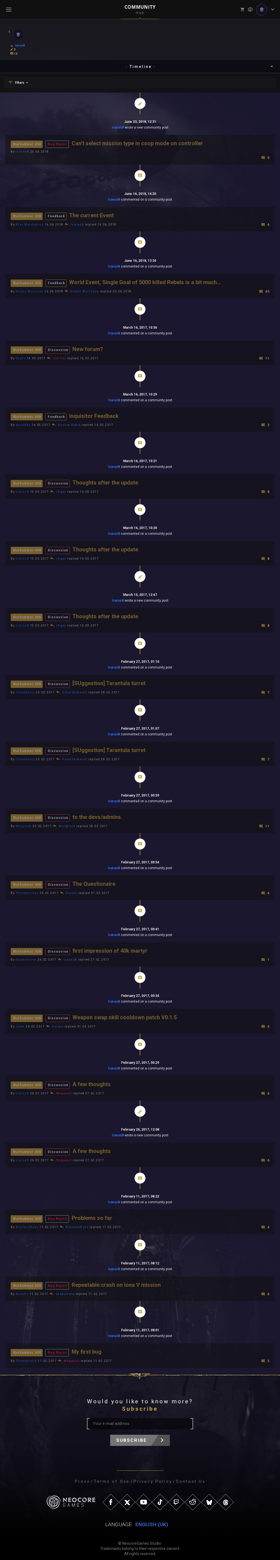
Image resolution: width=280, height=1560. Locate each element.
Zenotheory (25, 690)
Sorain (71, 890)
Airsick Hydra (69, 423)
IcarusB (118, 127)
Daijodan (23, 423)
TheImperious (27, 890)
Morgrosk (24, 823)
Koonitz (22, 1289)
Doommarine (26, 956)
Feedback (56, 216)
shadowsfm (65, 1289)
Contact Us (190, 1476)
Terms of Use (112, 1476)
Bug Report (58, 144)
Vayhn (21, 357)
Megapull (64, 1089)
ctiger (61, 490)
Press (82, 1476)
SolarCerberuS (75, 690)
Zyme (20, 1023)
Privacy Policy (152, 1476)
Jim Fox (59, 357)
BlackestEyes (27, 1223)
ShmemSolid (26, 1356)
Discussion (58, 349)
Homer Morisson (29, 290)
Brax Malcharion (30, 223)
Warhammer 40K (27, 144)
